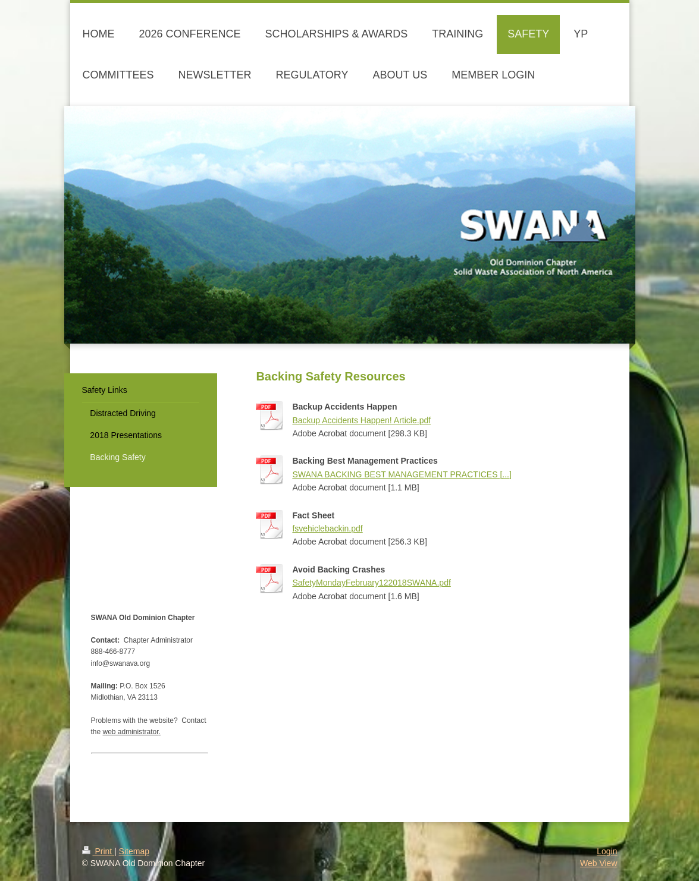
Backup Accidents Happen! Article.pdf (361, 420)
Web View (598, 863)
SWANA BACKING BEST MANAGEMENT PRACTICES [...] (401, 474)
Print (98, 851)
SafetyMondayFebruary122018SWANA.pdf (371, 582)
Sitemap (134, 851)
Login (607, 851)
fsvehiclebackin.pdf (327, 528)
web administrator (131, 732)
